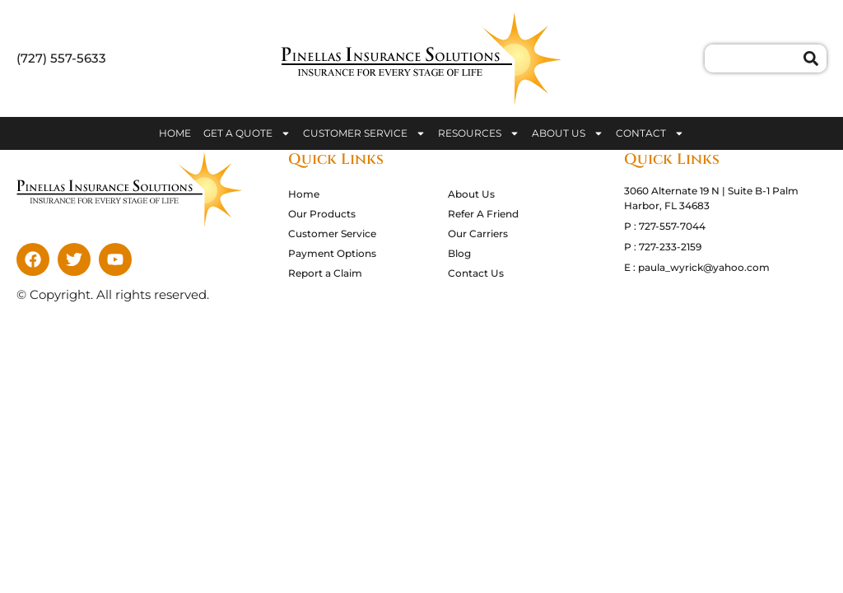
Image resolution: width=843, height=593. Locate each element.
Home (175, 133)
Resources (478, 133)
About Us (567, 133)
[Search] (815, 58)
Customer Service (364, 133)
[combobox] (754, 58)
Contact (650, 133)
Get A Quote (247, 133)
